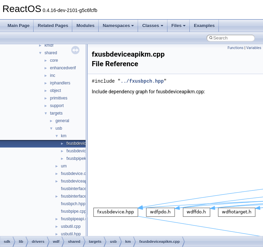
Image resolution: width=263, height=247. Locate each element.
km (63, 135)
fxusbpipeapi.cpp (76, 218)
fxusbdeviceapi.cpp (78, 181)
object (55, 90)
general (62, 120)
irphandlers (60, 83)
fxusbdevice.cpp (75, 173)
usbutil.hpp (71, 234)
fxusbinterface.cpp (77, 188)
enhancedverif (63, 68)
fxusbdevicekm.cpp (83, 151)
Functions (235, 48)
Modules (85, 25)
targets (56, 113)
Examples (204, 25)
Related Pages (53, 25)
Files (179, 25)
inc (52, 75)
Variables (253, 48)
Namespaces (118, 25)
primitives (58, 98)
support (57, 105)
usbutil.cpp (70, 226)
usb (58, 128)
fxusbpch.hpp (73, 203)
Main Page (18, 25)
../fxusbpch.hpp (142, 81)
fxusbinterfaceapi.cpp (80, 196)
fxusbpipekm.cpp (81, 158)
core (54, 60)
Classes (152, 25)
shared (51, 52)
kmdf (49, 45)
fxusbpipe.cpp (73, 211)
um (64, 166)
